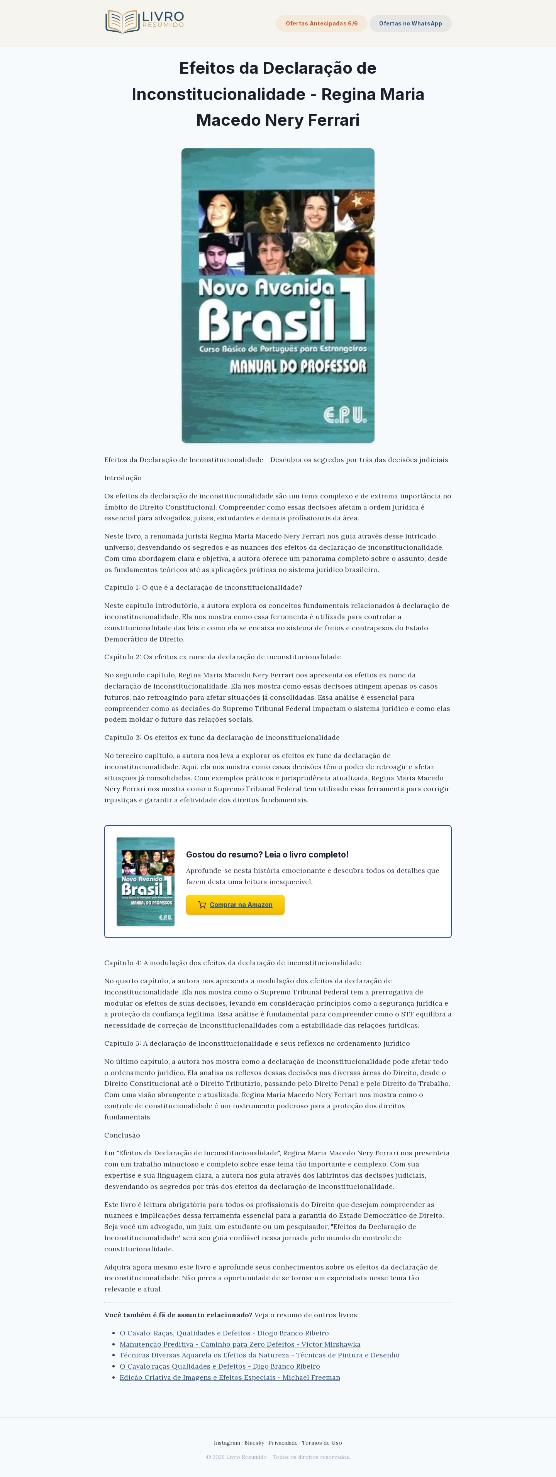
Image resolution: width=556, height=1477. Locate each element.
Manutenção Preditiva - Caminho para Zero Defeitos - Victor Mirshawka (240, 1344)
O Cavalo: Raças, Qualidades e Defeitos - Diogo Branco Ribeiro (224, 1332)
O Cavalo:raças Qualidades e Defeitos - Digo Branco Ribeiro (220, 1366)
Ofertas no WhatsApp (410, 23)
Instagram (227, 1442)
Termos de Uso (322, 1442)
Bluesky (254, 1442)
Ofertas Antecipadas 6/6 (322, 23)
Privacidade (283, 1442)
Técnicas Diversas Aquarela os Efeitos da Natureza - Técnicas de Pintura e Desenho (260, 1354)
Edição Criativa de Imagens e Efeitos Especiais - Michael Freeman (230, 1377)
